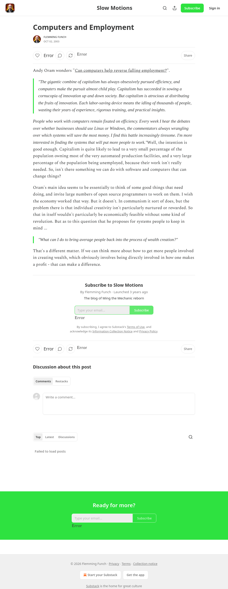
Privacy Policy (148, 331)
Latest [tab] (49, 437)
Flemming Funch (55, 37)
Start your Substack (100, 575)
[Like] (37, 55)
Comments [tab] (43, 381)
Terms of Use (136, 327)
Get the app (136, 575)
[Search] (164, 8)
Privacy (114, 564)
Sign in (214, 8)
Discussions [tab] (66, 437)
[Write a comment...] (119, 404)
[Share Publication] (174, 8)
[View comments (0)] (59, 55)
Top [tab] (38, 437)
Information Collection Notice (112, 331)
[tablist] (52, 381)
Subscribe (192, 8)
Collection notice (145, 564)
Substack (92, 586)
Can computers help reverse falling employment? (121, 70)
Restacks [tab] (61, 381)
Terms (126, 564)
